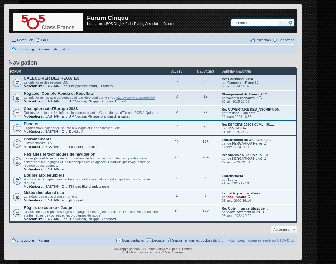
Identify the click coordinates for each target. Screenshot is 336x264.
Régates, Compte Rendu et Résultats (59, 93)
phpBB (139, 249)
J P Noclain (77, 101)
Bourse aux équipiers (44, 175)
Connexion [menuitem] (286, 40)
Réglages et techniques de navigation (59, 154)
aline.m (104, 186)
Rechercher (281, 22)
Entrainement (232, 176)
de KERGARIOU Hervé (244, 143)
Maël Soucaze (174, 252)
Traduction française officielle (141, 252)
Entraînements (38, 139)
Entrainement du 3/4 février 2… (246, 140)
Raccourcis (25, 40)
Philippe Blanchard (83, 86)
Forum (44, 240)
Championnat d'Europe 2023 (51, 108)
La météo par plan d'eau (241, 193)
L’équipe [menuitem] (158, 240)
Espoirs (31, 124)
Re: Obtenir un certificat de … (245, 208)
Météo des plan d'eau (44, 192)
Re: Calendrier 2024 (237, 79)
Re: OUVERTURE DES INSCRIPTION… (252, 109)
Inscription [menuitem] (263, 40)
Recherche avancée (290, 22)
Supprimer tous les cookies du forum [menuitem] (199, 240)
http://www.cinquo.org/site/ (135, 97)
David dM (76, 131)
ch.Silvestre (236, 197)
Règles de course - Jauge (48, 207)
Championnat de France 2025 (245, 94)
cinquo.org (25, 240)
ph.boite (91, 147)
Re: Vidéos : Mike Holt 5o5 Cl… (246, 155)
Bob (230, 179)
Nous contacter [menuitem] (133, 240)
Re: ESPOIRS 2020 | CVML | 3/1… (248, 124)
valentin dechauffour (242, 98)
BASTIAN (52, 86)
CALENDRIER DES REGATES (52, 78)
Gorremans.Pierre (240, 82)
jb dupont (76, 200)
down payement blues (243, 212)
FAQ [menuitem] (44, 40)
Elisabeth (106, 86)
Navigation (23, 62)
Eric (64, 86)
